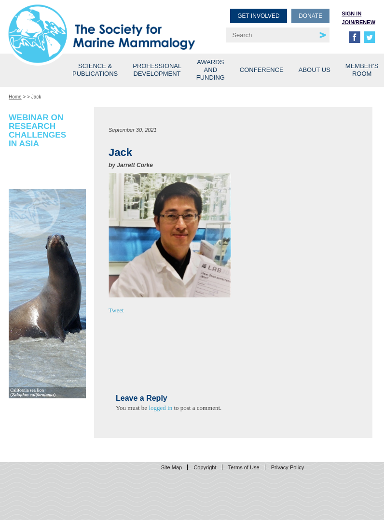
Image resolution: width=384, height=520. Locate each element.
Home (15, 96)
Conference (262, 69)
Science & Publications (95, 69)
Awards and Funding (210, 69)
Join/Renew (358, 22)
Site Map (171, 467)
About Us (314, 69)
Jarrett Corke (135, 165)
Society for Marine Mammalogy (102, 23)
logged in (160, 407)
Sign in (351, 13)
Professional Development (157, 69)
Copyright (204, 467)
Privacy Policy (287, 467)
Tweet (116, 310)
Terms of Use (244, 467)
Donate (310, 16)
